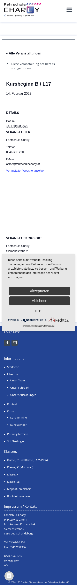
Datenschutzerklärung (44, 326)
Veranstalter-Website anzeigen (25, 170)
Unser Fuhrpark (19, 387)
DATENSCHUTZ (13, 556)
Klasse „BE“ (14, 482)
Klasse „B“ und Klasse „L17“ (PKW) (27, 460)
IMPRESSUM (11, 560)
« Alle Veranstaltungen (23, 53)
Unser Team (17, 380)
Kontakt (12, 404)
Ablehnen (39, 300)
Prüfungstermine (17, 434)
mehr (39, 310)
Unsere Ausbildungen (23, 395)
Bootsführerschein (18, 496)
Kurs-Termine (18, 417)
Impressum (28, 326)
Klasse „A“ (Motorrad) (20, 467)
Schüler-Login (15, 441)
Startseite (13, 367)
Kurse (10, 411)
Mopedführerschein (19, 489)
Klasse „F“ (13, 474)
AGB (6, 565)
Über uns (12, 374)
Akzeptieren (39, 291)
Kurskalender (18, 425)
